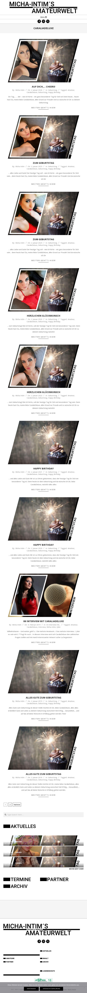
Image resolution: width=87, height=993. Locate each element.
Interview (42, 627)
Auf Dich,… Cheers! (43, 86)
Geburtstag (52, 90)
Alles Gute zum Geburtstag (43, 697)
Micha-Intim (51, 627)
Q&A (58, 627)
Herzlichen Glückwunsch (43, 315)
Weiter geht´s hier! (43, 107)
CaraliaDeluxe (32, 92)
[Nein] (84, 987)
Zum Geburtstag (43, 162)
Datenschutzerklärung (51, 988)
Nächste (17, 804)
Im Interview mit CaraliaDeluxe (43, 621)
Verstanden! (31, 988)
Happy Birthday (54, 92)
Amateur (71, 90)
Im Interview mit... (53, 625)
